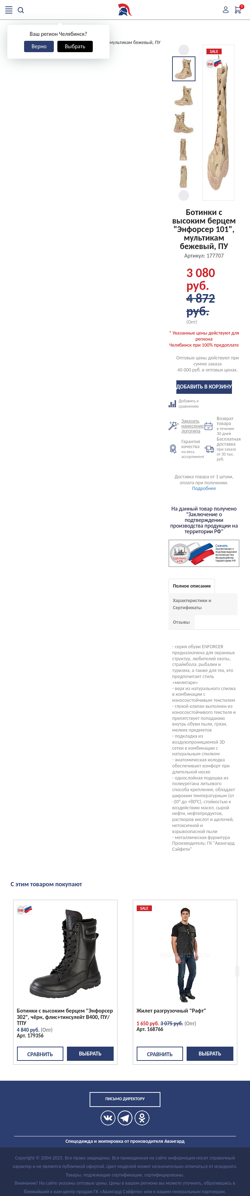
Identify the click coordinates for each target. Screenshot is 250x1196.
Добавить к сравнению (186, 403)
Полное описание (192, 586)
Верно (39, 46)
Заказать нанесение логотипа (192, 426)
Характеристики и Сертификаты (192, 604)
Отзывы (181, 622)
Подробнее (204, 488)
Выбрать (75, 46)
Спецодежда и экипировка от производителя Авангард (125, 1141)
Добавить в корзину (204, 386)
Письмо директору (124, 1098)
